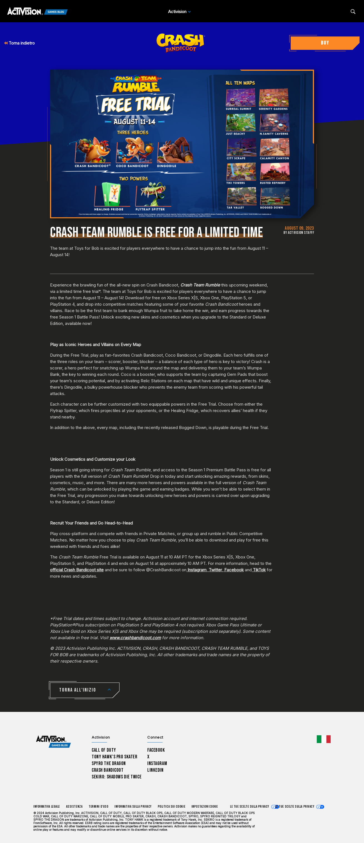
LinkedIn (155, 770)
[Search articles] (353, 11)
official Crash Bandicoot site (77, 569)
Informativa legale (46, 807)
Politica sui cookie (171, 807)
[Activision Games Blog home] (53, 741)
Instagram (197, 569)
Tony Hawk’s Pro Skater (114, 757)
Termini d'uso (98, 807)
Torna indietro (19, 43)
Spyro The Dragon (109, 763)
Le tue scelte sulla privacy (249, 807)
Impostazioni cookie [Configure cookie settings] (204, 807)
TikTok (259, 569)
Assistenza (74, 807)
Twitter (215, 569)
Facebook (234, 569)
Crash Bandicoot (107, 770)
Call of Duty (104, 750)
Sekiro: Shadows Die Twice (116, 777)
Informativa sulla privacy (133, 807)
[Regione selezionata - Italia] (324, 739)
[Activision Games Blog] (37, 12)
